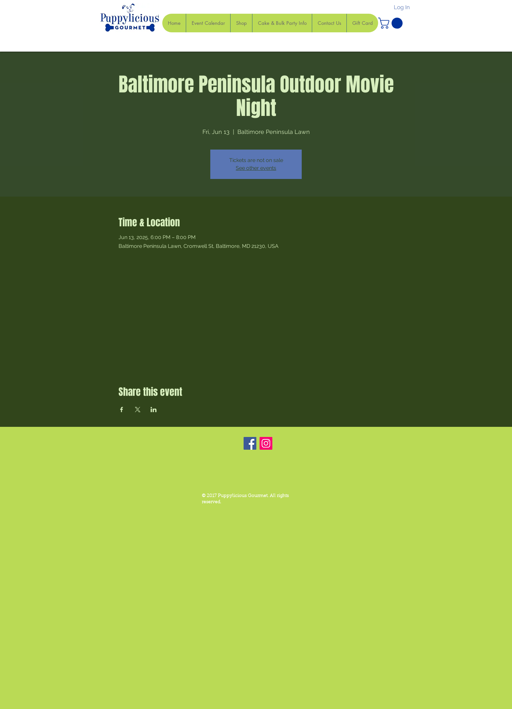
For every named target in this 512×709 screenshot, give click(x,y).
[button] (391, 23)
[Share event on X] (138, 409)
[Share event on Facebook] (122, 409)
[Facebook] (250, 443)
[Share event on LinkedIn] (154, 409)
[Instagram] (266, 443)
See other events (256, 168)
